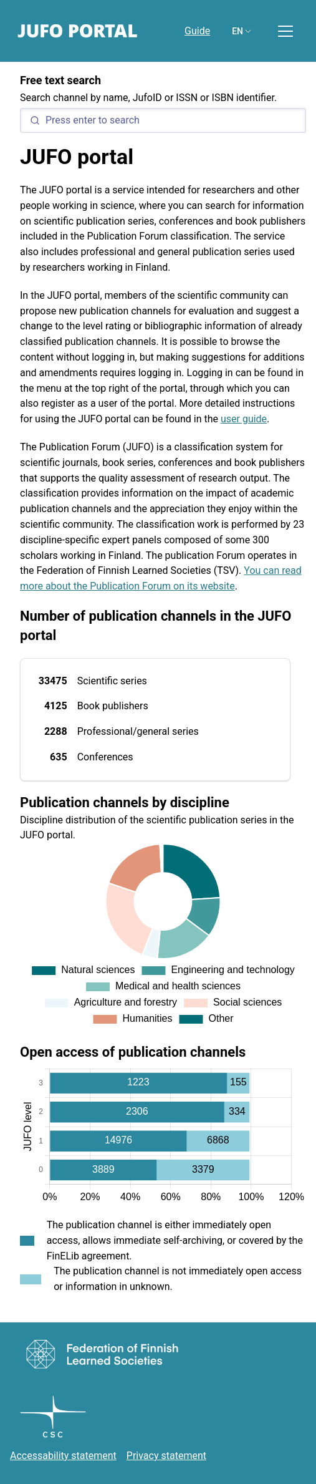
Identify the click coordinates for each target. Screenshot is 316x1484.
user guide (244, 419)
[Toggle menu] (285, 31)
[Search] (163, 120)
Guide (197, 31)
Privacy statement (166, 1456)
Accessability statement (63, 1456)
